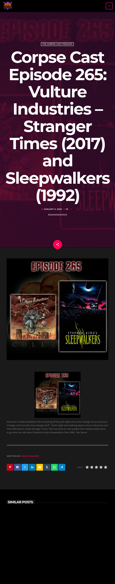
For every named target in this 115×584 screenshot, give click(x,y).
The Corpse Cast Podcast (57, 44)
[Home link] (7, 6)
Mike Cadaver (30, 456)
